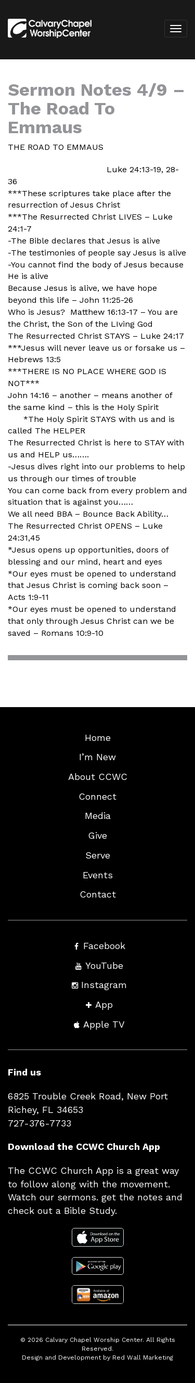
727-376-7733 (39, 1123)
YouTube (104, 965)
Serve (97, 855)
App (104, 1004)
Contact (98, 894)
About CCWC (97, 776)
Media (98, 815)
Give (97, 835)
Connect (97, 796)
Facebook (104, 945)
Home (98, 737)
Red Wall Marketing (142, 1357)
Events (98, 874)
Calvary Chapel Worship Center (93, 1339)
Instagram (104, 984)
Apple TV (104, 1024)
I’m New (97, 756)
